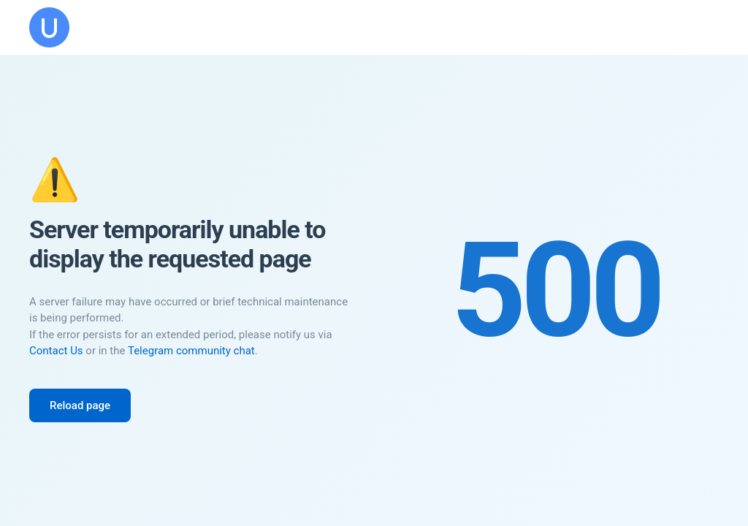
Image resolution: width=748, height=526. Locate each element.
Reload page (80, 405)
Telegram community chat (191, 350)
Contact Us (56, 350)
